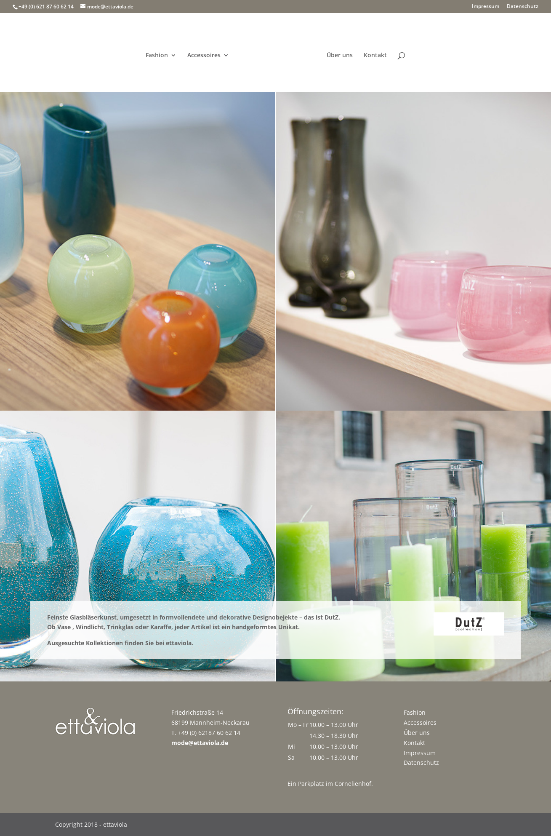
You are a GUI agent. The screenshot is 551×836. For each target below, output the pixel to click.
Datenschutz (522, 7)
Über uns (340, 55)
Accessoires (204, 55)
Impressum (485, 7)
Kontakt (375, 55)
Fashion (157, 55)
